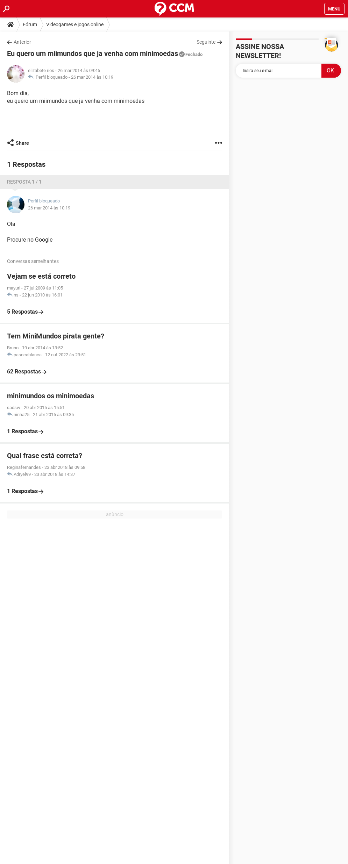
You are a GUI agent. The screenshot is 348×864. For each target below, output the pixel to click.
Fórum (30, 24)
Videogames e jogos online (75, 24)
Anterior (22, 42)
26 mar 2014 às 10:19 (92, 77)
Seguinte (206, 42)
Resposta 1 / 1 (24, 182)
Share (22, 143)
